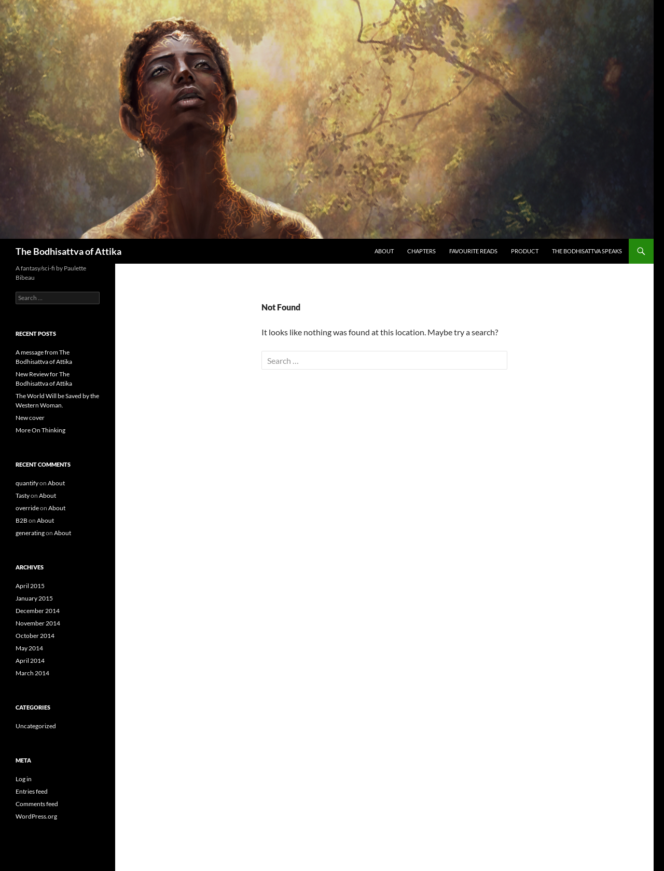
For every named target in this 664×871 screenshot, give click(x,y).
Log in (24, 779)
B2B (21, 520)
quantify (27, 483)
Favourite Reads (473, 251)
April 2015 (30, 586)
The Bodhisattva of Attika (68, 251)
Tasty (23, 495)
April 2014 (30, 660)
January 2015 (34, 598)
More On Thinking (40, 430)
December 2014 (38, 611)
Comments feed (37, 804)
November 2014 (38, 623)
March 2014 (32, 673)
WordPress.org (36, 816)
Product (524, 251)
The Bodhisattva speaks (587, 251)
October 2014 (35, 635)
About (384, 251)
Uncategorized (36, 726)
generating (30, 533)
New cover (30, 417)
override (27, 508)
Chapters (421, 251)
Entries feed (32, 791)
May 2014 (29, 648)
